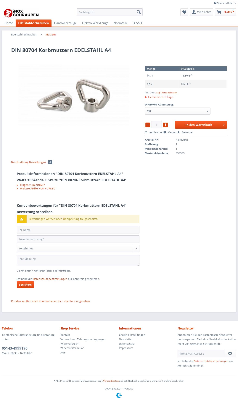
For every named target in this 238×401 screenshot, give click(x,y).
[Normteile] (120, 23)
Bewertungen (40, 162)
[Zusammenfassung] (78, 239)
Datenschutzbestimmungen (50, 279)
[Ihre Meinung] (78, 260)
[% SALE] (137, 23)
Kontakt (65, 335)
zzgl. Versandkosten (166, 92)
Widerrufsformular (72, 348)
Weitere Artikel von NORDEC (36, 188)
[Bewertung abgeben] (78, 248)
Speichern (25, 284)
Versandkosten (111, 380)
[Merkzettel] (184, 12)
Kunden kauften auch (24, 301)
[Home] (9, 23)
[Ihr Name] (78, 229)
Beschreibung (19, 162)
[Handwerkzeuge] (65, 23)
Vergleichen (154, 132)
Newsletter (126, 339)
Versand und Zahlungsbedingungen (82, 339)
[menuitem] (110, 13)
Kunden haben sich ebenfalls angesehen (64, 301)
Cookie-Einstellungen (132, 335)
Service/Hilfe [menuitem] (224, 3)
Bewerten (185, 132)
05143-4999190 (15, 348)
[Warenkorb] (225, 12)
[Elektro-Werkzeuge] (95, 23)
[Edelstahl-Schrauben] (34, 23)
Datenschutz (127, 343)
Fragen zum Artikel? (31, 185)
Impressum (126, 348)
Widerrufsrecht (69, 343)
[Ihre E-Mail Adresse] (201, 353)
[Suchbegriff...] (110, 12)
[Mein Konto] (201, 12)
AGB (63, 352)
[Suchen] (139, 12)
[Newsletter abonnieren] (230, 353)
